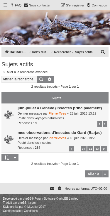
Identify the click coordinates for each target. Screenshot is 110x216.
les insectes (43, 142)
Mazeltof (32, 206)
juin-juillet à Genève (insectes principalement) (60, 108)
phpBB (27, 198)
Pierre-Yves (57, 113)
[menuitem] (15, 5)
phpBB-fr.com (27, 202)
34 (104, 149)
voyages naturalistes (49, 118)
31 (83, 149)
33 (97, 149)
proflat (14, 206)
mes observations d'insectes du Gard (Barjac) (60, 132)
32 (90, 149)
